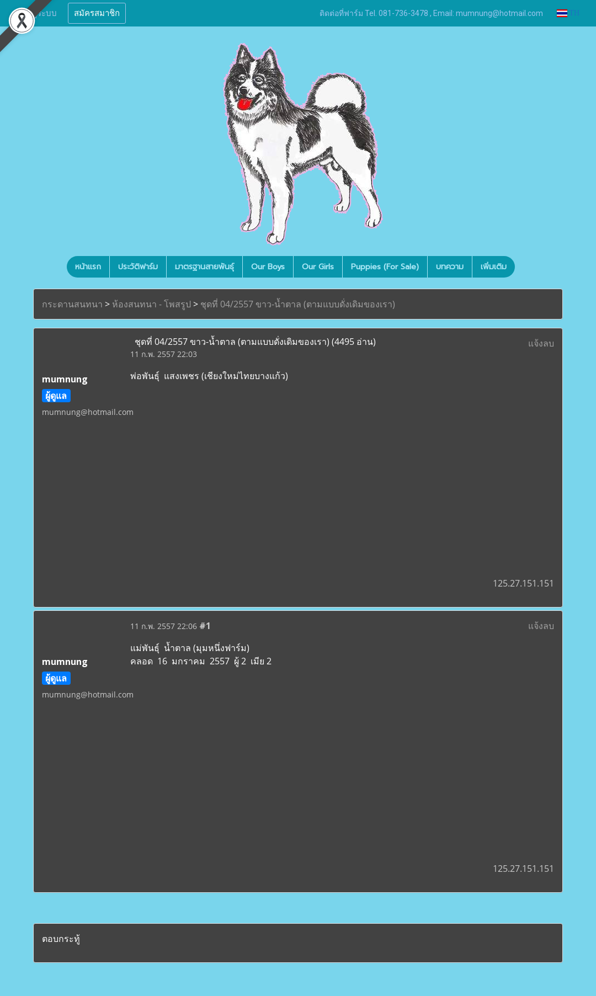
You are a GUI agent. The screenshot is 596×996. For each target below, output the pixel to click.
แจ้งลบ (541, 343)
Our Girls (318, 267)
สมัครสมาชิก (97, 13)
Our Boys (268, 267)
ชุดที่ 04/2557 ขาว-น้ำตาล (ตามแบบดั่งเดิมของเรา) (297, 304)
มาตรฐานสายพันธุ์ (204, 267)
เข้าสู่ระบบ (38, 13)
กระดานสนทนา (72, 304)
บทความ (450, 267)
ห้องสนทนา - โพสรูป (151, 304)
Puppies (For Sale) (385, 267)
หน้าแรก (88, 267)
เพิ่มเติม (494, 267)
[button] (524, 267)
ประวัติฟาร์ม (138, 267)
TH (568, 13)
